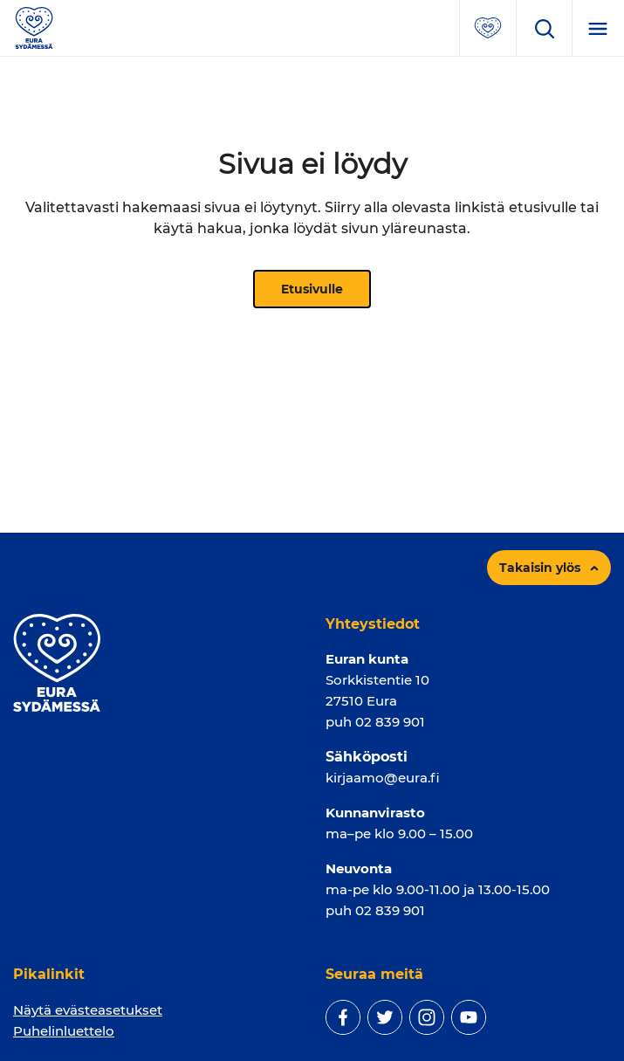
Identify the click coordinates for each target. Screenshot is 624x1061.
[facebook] (343, 1017)
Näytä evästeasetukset (87, 1010)
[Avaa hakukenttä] (544, 28)
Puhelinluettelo (63, 1031)
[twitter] (384, 1017)
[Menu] (598, 27)
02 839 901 (390, 721)
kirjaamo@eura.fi (383, 777)
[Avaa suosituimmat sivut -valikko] (488, 28)
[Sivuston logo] (34, 26)
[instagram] (426, 1017)
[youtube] (468, 1017)
